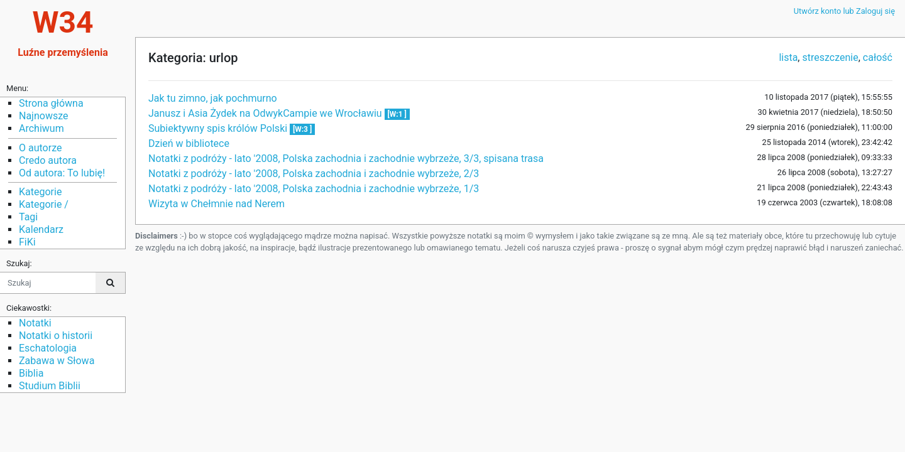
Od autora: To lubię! (62, 173)
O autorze (40, 148)
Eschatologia (48, 348)
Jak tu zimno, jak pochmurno (212, 98)
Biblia (31, 373)
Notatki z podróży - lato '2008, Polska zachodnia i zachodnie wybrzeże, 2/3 (313, 174)
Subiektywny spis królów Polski (219, 128)
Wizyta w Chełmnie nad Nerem (216, 204)
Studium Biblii (49, 386)
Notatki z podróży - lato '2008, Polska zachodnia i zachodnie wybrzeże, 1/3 (313, 189)
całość (877, 57)
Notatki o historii (55, 336)
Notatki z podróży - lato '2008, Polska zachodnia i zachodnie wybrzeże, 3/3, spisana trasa (346, 158)
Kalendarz (41, 229)
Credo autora (48, 160)
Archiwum (41, 128)
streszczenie (830, 57)
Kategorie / (44, 204)
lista (788, 57)
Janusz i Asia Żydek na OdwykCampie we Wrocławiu (266, 113)
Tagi (28, 217)
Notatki (35, 323)
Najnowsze (43, 116)
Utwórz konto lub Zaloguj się (844, 11)
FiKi (27, 242)
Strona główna (51, 103)
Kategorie (40, 192)
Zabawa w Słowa (56, 361)
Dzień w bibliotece (188, 143)
